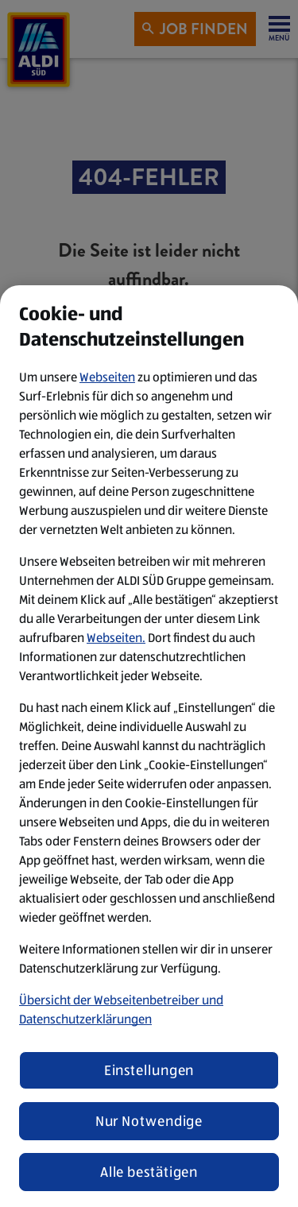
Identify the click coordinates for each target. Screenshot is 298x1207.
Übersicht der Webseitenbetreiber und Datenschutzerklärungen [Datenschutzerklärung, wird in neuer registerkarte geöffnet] (121, 1009)
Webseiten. (116, 638)
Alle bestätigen (149, 1172)
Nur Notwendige (149, 1121)
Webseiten (107, 377)
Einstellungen (149, 1070)
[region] (149, 746)
